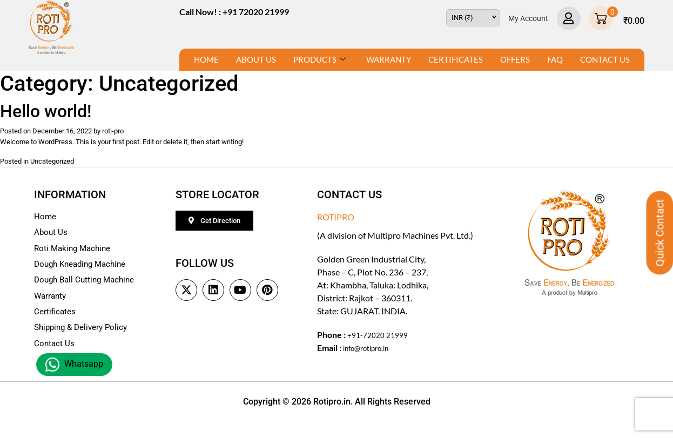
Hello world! (45, 111)
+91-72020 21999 (381, 341)
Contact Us (605, 59)
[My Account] (569, 18)
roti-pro (140, 132)
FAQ (555, 59)
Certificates (455, 59)
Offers (515, 59)
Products (319, 59)
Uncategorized (65, 166)
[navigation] (473, 17)
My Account (528, 18)
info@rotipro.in (371, 354)
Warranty (388, 59)
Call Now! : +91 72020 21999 (234, 11)
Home (206, 59)
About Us (256, 59)
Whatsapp (74, 364)
